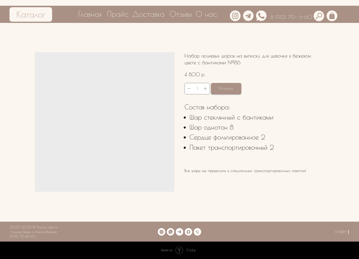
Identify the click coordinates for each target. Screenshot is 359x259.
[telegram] (179, 232)
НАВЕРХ (342, 232)
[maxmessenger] (188, 232)
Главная (90, 13)
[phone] (197, 232)
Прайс (117, 13)
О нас (206, 13)
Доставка (148, 13)
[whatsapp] (170, 232)
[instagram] (161, 232)
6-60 (305, 17)
